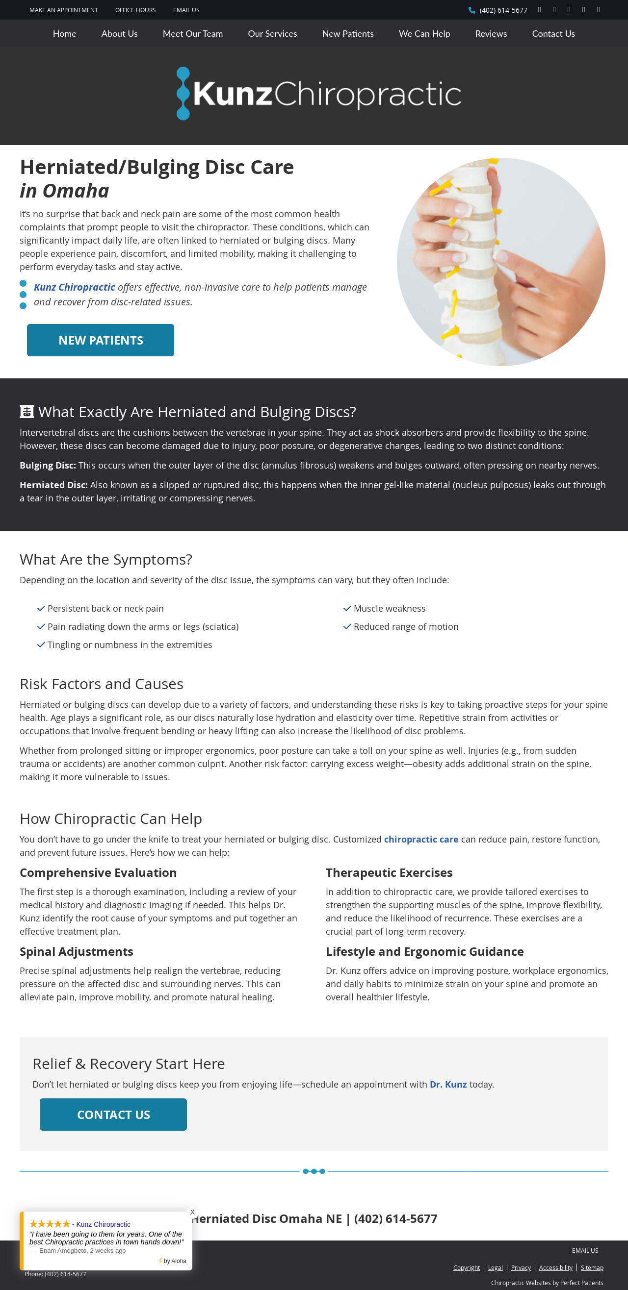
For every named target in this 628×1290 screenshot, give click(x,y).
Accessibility (556, 1267)
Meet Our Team (193, 33)
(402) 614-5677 (503, 10)
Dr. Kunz (448, 1084)
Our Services (272, 33)
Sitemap (592, 1267)
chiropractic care (421, 839)
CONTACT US (113, 1114)
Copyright (466, 1267)
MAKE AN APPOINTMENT (63, 10)
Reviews (491, 33)
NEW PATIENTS (100, 340)
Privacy (521, 1267)
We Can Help (424, 33)
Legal (495, 1267)
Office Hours (135, 10)
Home (65, 33)
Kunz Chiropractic (74, 287)
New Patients (348, 33)
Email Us (186, 10)
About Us (120, 33)
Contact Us (554, 33)
